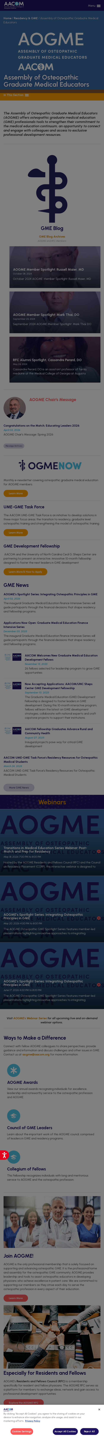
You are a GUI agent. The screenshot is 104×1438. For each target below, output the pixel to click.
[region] (52, 1421)
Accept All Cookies (65, 1431)
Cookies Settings (22, 1431)
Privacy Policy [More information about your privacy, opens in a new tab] (32, 1421)
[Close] (99, 1409)
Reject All (89, 1431)
